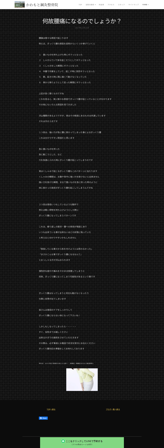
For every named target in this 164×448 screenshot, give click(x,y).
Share (43, 418)
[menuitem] (86, 4)
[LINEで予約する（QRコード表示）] (82, 442)
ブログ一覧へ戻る (113, 409)
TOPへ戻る (51, 409)
